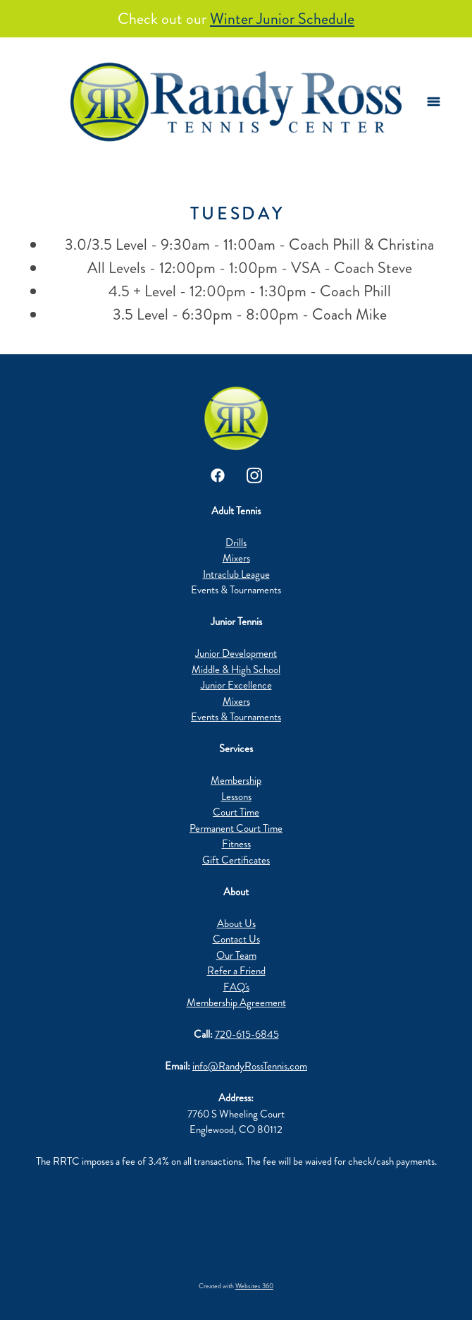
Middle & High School (236, 669)
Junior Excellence (236, 685)
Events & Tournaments (236, 717)
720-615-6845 (247, 1034)
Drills (236, 542)
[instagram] (254, 475)
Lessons (236, 796)
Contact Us (236, 939)
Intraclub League (236, 574)
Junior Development (236, 653)
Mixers (236, 558)
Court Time (236, 812)
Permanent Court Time (236, 828)
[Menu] (433, 102)
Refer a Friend (236, 971)
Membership (236, 780)
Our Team (236, 955)
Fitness (236, 844)
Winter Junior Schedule (282, 19)
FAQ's (236, 987)
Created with (236, 1286)
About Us (236, 923)
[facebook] (217, 475)
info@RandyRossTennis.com (249, 1066)
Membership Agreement (236, 1002)
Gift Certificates (236, 860)
